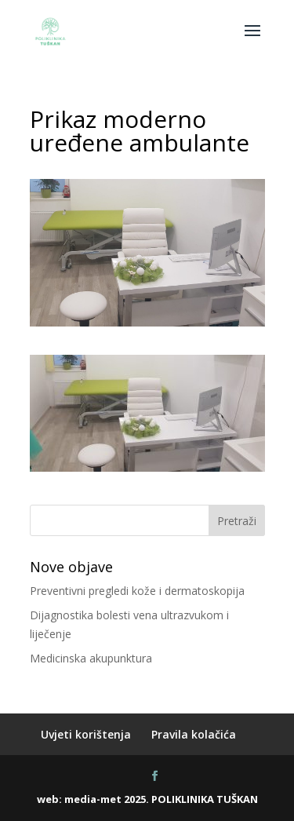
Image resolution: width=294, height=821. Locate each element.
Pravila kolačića (193, 734)
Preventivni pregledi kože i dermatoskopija (137, 590)
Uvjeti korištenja (86, 734)
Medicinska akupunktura (91, 658)
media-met (93, 799)
